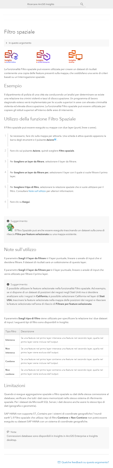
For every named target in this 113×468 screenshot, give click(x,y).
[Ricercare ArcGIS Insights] (54, 4)
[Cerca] (82, 4)
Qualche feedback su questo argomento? (85, 462)
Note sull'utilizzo (37, 191)
